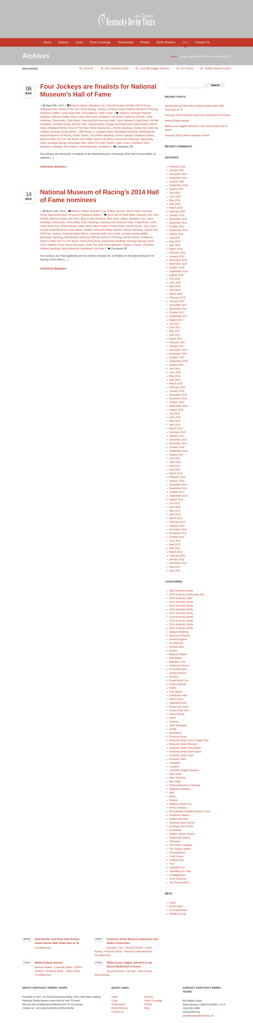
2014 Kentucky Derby (181, 601)
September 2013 (178, 495)
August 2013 (176, 499)
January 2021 (176, 170)
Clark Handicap (89, 222)
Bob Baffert (175, 658)
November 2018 (178, 263)
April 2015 (174, 424)
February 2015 (177, 432)
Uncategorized (177, 875)
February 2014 (177, 477)
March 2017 (175, 338)
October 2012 (176, 536)
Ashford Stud (176, 646)
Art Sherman (176, 643)
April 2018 (174, 290)
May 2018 (174, 286)
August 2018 (176, 275)
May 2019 (174, 241)
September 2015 (178, 406)
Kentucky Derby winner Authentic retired (187, 135)
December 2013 (178, 484)
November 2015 (178, 398)
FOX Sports (186, 68)
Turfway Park (176, 860)
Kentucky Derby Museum (183, 744)
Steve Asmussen (75, 244)
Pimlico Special (123, 135)
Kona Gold (114, 233)
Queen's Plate (48, 139)
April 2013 (174, 514)
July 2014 (174, 458)
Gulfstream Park (178, 695)
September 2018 (178, 271)
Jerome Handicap (122, 127)
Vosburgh (57, 146)
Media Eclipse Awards (177, 120)
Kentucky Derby (116, 109)
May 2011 (174, 566)
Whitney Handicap (50, 248)
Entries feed (176, 906)
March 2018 (175, 293)
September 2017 (178, 316)
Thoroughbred (89, 113)
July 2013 (174, 503)
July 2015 (174, 413)
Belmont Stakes (78, 105)
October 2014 (176, 447)
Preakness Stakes (50, 113)
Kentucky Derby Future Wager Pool (188, 740)
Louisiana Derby (104, 131)
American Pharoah (140, 113)
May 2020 (174, 200)
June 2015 (175, 417)
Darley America (177, 673)
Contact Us (202, 42)
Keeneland (175, 732)
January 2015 (176, 435)
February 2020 (177, 211)
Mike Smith (175, 774)
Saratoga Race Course (182, 822)
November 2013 (178, 488)
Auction (173, 650)
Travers (110, 142)
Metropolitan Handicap (76, 237)
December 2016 (178, 349)
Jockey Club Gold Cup (145, 127)
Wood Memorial (88, 146)
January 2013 (176, 525)
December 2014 (178, 439)
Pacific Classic (81, 135)
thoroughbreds (112, 244)
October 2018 (176, 267)
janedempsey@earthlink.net (198, 1015)
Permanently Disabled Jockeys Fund (189, 811)
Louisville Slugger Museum (154, 68)
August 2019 (176, 233)
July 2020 (174, 192)
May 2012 (174, 544)
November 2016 (178, 353)
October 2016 (176, 357)
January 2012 (176, 559)
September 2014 (178, 450)
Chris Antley (73, 120)
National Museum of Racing (142, 109)
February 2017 (177, 342)
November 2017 (178, 308)
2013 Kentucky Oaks (180, 598)
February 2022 (177, 166)
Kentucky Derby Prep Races (185, 747)
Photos (145, 42)
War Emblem (71, 146)
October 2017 (176, 312)
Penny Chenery (178, 807)
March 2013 (175, 518)
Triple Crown (106, 113)
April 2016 (174, 379)
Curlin (153, 222)
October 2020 (176, 181)
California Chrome (134, 116)
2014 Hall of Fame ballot (121, 214)
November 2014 (178, 443)
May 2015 (174, 420)
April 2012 (174, 548)
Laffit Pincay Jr (86, 131)
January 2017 (176, 346)
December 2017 (178, 305)
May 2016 (174, 376)
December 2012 (178, 529)
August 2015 (176, 409)
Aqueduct (45, 116)
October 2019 (176, 226)
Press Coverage (100, 42)
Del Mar (130, 105)
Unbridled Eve (177, 867)
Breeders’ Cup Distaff (111, 116)
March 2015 (175, 428)
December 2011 (178, 563)
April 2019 (174, 245)
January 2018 (176, 301)
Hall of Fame (143, 105)
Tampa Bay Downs (179, 837)
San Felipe (86, 139)
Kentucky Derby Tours (181, 755)
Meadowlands (146, 131)
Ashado (44, 218)
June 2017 (175, 327)
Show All (88, 68)
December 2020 (178, 174)
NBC (172, 792)
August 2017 (176, 319)
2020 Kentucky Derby (181, 624)
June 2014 (175, 462)
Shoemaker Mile (77, 142)
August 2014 (176, 454)
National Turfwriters (180, 789)
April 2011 (174, 570)
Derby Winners (165, 42)
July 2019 (174, 237)
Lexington (174, 762)
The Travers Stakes (180, 848)
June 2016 (175, 372)
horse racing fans (100, 127)
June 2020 (175, 196)
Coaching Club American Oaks (98, 120)
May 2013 (174, 510)
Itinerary (63, 42)
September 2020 (178, 185)
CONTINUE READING (53, 166)
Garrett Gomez (134, 226)
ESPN (172, 688)
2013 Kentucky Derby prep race (186, 594)
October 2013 (176, 492)
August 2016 (176, 364)
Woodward (104, 146)
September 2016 (178, 361)
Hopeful (117, 229)
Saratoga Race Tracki (181, 826)
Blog (185, 42)
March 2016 (175, 383)
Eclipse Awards (116, 211)
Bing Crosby (77, 116)
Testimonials (125, 42)
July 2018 (174, 278)
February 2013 (177, 521)
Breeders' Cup (97, 105)
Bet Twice (74, 218)
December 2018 (178, 260)
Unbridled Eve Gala (180, 871)
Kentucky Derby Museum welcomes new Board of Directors (198, 115)
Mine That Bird (177, 777)
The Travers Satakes (180, 845)
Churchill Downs (115, 105)
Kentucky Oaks (98, 233)
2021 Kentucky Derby (117, 68)
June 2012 (175, 540)
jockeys (44, 131)
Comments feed (178, 910)
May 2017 (174, 331)
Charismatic (58, 120)
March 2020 (175, 207)
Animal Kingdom (178, 639)
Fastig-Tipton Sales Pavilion (93, 226)
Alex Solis (153, 214)
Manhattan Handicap (126, 131)
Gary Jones (150, 226)
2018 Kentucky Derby (181, 616)
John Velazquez (178, 725)
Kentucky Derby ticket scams (185, 751)
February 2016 (177, 387)
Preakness (147, 237)
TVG (171, 863)
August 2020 (176, 189)
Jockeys (101, 109)
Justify (172, 729)
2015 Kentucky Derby (181, 605)
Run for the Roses (68, 139)
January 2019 (176, 256)
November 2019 (178, 222)
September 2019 (178, 230)
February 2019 (177, 252)
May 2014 (174, 465)
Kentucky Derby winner (63, 131)
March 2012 (175, 551)
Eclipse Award (96, 124)
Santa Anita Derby (103, 139)
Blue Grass (92, 116)
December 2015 (178, 394)
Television (174, 841)
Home (47, 42)
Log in (172, 902)
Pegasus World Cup (180, 803)
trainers (126, 244)
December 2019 (178, 218)
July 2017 (174, 323)
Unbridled (136, 142)
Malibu (144, 233)
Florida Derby (117, 226)
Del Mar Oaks (79, 124)
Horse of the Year (69, 109)
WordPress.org (177, 913)
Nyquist (173, 800)
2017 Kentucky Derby (181, 613)
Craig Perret (141, 120)
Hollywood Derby (57, 127)
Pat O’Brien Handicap (102, 135)
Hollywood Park (48, 109)
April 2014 (174, 469)
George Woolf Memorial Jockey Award (127, 124)
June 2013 (175, 507)
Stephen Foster (55, 244)
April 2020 (174, 204)
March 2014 (175, 473)
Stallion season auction (218, 68)
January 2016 (176, 391)
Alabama (124, 113)
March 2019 (175, 248)
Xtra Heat (99, 248)
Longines (174, 766)
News (172, 796)
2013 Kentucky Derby (181, 590)
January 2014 (176, 480)
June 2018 (175, 282)
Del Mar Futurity (62, 124)
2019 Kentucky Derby (181, 620)
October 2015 (176, 402)
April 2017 (174, 334)
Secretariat (175, 830)
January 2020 (176, 215)
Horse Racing (88, 109)
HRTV (172, 717)
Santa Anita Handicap (127, 139)
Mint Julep (175, 781)
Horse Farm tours (179, 706)
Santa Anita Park (71, 113)
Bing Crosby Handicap (93, 218)
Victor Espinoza (178, 878)
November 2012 (178, 533)
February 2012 (177, 555)
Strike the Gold (96, 142)
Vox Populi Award (179, 882)
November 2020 (178, 177)
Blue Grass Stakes (117, 218)
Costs (79, 42)
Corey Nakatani (125, 120)
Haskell (88, 229)
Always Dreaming (179, 631)
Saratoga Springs (56, 142)
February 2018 (177, 297)
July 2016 (174, 368)
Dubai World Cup (49, 226)
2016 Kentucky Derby (181, 609)
